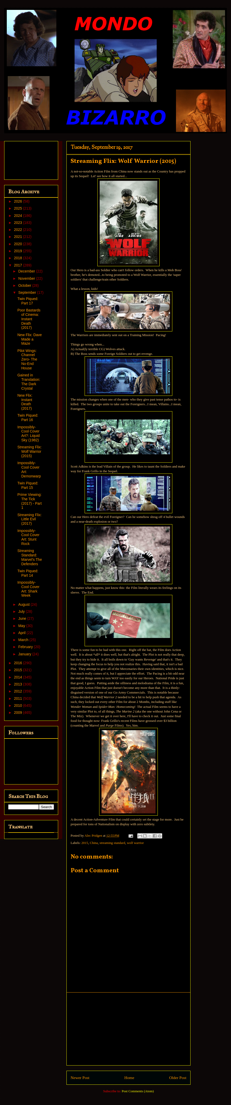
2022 (18, 230)
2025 (18, 208)
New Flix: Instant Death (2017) (24, 401)
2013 (18, 684)
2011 (18, 698)
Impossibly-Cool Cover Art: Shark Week (28, 588)
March (23, 640)
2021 (18, 237)
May (22, 626)
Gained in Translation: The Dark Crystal (28, 381)
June (22, 618)
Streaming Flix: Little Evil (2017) (29, 519)
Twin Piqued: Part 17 (27, 301)
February (26, 647)
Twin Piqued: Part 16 (27, 417)
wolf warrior (135, 843)
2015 (84, 843)
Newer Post (80, 1077)
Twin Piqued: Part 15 (27, 485)
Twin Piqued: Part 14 (27, 573)
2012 (18, 691)
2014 (18, 677)
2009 (18, 712)
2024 (18, 216)
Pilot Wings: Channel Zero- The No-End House (27, 359)
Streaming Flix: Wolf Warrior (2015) (29, 451)
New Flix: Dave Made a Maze (29, 339)
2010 (18, 705)
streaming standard (112, 843)
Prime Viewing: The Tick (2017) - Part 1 (29, 501)
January (25, 654)
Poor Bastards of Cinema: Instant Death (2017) (28, 319)
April (22, 633)
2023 (18, 223)
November (27, 278)
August (24, 604)
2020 (18, 244)
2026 (18, 201)
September (27, 292)
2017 (18, 265)
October (25, 285)
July (22, 611)
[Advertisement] (128, 1028)
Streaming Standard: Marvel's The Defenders (29, 557)
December (27, 271)
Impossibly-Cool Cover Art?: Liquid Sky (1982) (28, 433)
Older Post (177, 1077)
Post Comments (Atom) (138, 1091)
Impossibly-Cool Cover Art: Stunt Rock (28, 537)
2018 (18, 258)
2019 (18, 251)
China (94, 843)
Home (129, 1077)
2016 (18, 663)
